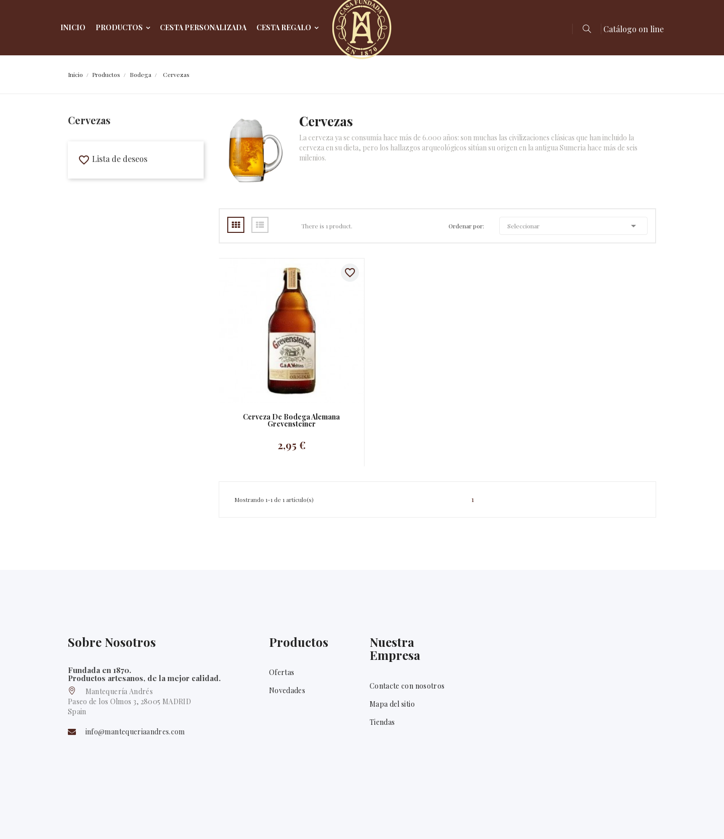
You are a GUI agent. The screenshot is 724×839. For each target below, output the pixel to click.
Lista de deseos (112, 158)
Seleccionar (573, 226)
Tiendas (382, 722)
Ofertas (281, 672)
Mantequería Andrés (131, 817)
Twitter (648, 818)
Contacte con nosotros (407, 686)
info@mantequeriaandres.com (135, 731)
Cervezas (89, 120)
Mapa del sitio (392, 704)
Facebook (620, 818)
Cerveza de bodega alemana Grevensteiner (291, 420)
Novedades (287, 690)
